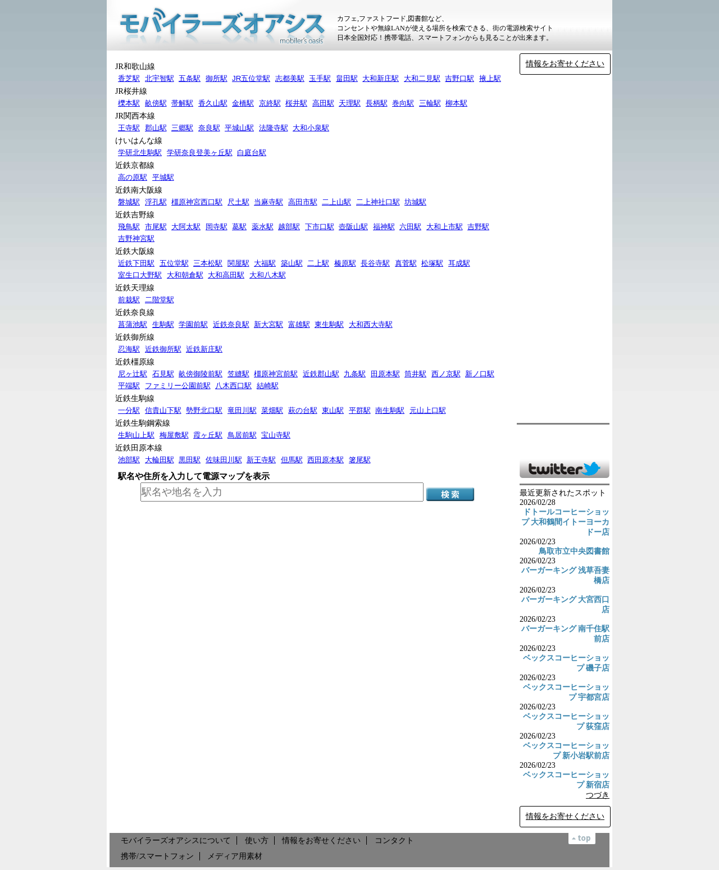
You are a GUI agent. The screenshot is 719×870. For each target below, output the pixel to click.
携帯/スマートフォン (157, 856)
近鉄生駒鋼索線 (142, 423)
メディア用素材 (234, 856)
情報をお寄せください (565, 64)
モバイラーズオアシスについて (176, 840)
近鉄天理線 (134, 288)
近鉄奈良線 (134, 312)
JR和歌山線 (135, 66)
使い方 (257, 840)
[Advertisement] (564, 248)
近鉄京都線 (134, 165)
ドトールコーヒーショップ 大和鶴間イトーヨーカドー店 (565, 522)
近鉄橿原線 (134, 362)
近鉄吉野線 (134, 215)
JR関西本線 (135, 116)
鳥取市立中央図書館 (574, 551)
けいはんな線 (138, 140)
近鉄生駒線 (134, 398)
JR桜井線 (131, 91)
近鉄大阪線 (134, 251)
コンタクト (394, 840)
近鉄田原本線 (138, 448)
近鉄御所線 (134, 337)
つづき (597, 795)
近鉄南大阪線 (138, 190)
